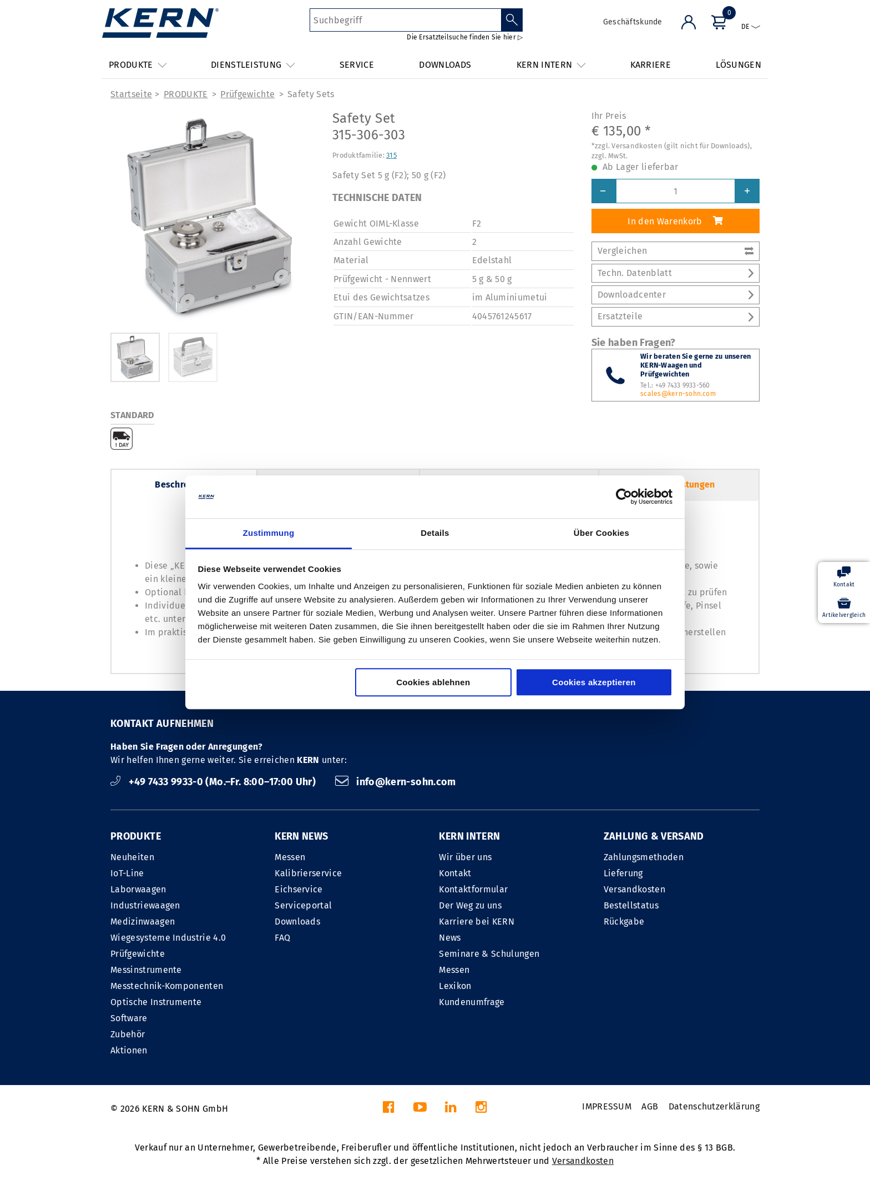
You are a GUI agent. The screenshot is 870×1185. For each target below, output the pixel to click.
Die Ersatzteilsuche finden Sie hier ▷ (465, 37)
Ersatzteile (675, 316)
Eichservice (299, 889)
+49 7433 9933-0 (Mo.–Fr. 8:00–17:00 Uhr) (214, 782)
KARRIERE (650, 64)
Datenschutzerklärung (714, 1106)
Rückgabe (624, 921)
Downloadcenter (675, 294)
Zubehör (127, 1034)
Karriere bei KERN (476, 921)
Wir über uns (465, 857)
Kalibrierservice (308, 873)
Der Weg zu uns (470, 905)
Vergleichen (675, 250)
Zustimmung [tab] (269, 533)
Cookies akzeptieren (594, 682)
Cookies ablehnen (433, 682)
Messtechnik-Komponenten (166, 986)
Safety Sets (311, 94)
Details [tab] (435, 533)
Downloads (297, 921)
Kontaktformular (473, 889)
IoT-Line (127, 873)
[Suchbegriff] (405, 20)
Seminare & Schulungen (489, 953)
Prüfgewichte (247, 94)
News (450, 937)
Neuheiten (132, 857)
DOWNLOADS (445, 64)
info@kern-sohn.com (395, 782)
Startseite (131, 94)
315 (391, 155)
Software (129, 1018)
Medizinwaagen (142, 921)
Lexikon (455, 986)
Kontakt (455, 873)
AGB (649, 1106)
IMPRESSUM (606, 1106)
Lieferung (623, 873)
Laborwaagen (138, 889)
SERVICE (357, 64)
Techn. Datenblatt (675, 273)
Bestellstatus (631, 905)
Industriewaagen (145, 905)
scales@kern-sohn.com (678, 394)
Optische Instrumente (155, 1002)
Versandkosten (634, 889)
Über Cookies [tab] (601, 533)
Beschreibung (184, 484)
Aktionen (129, 1050)
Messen (290, 857)
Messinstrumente (146, 970)
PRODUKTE (186, 94)
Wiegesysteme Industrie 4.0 (168, 937)
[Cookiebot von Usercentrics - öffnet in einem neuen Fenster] (623, 497)
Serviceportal (303, 905)
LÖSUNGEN (738, 64)
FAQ (282, 937)
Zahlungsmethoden (644, 857)
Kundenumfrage (471, 1002)
